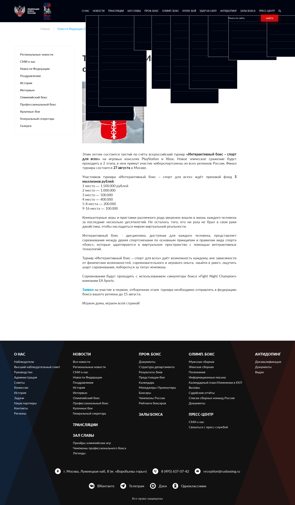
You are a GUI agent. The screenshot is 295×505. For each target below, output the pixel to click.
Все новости (81, 361)
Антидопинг (228, 10)
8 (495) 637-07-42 (175, 471)
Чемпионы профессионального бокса (99, 448)
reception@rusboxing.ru (221, 471)
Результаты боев (150, 372)
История (26, 83)
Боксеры (145, 392)
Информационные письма (207, 377)
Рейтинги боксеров (152, 403)
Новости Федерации (35, 68)
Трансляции (116, 10)
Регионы (20, 413)
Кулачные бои (30, 111)
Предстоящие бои (152, 377)
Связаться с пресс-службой (208, 427)
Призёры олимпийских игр (92, 443)
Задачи (19, 398)
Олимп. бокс (170, 10)
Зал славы (134, 10)
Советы (19, 382)
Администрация (25, 377)
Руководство (23, 372)
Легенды (79, 453)
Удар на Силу (208, 10)
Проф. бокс (151, 10)
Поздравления (30, 76)
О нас (85, 10)
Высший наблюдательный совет (37, 367)
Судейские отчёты (202, 392)
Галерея (25, 126)
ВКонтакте (106, 486)
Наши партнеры (25, 403)
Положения (197, 372)
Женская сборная (201, 367)
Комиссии (21, 387)
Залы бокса (247, 10)
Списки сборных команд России (212, 398)
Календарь (146, 382)
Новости (99, 10)
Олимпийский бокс (33, 97)
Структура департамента (156, 367)
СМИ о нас (27, 61)
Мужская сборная (201, 361)
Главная (45, 28)
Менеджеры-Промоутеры (157, 387)
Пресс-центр (267, 10)
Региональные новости (36, 54)
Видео (259, 372)
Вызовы (194, 387)
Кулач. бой (189, 10)
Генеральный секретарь (37, 118)
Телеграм (136, 486)
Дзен (163, 486)
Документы (147, 361)
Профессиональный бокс (38, 104)
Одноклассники (193, 486)
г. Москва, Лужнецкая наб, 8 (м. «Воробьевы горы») (105, 471)
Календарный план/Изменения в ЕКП (215, 382)
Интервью (27, 90)
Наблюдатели (24, 361)
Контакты (21, 408)
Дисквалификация (268, 361)
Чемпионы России (152, 398)
